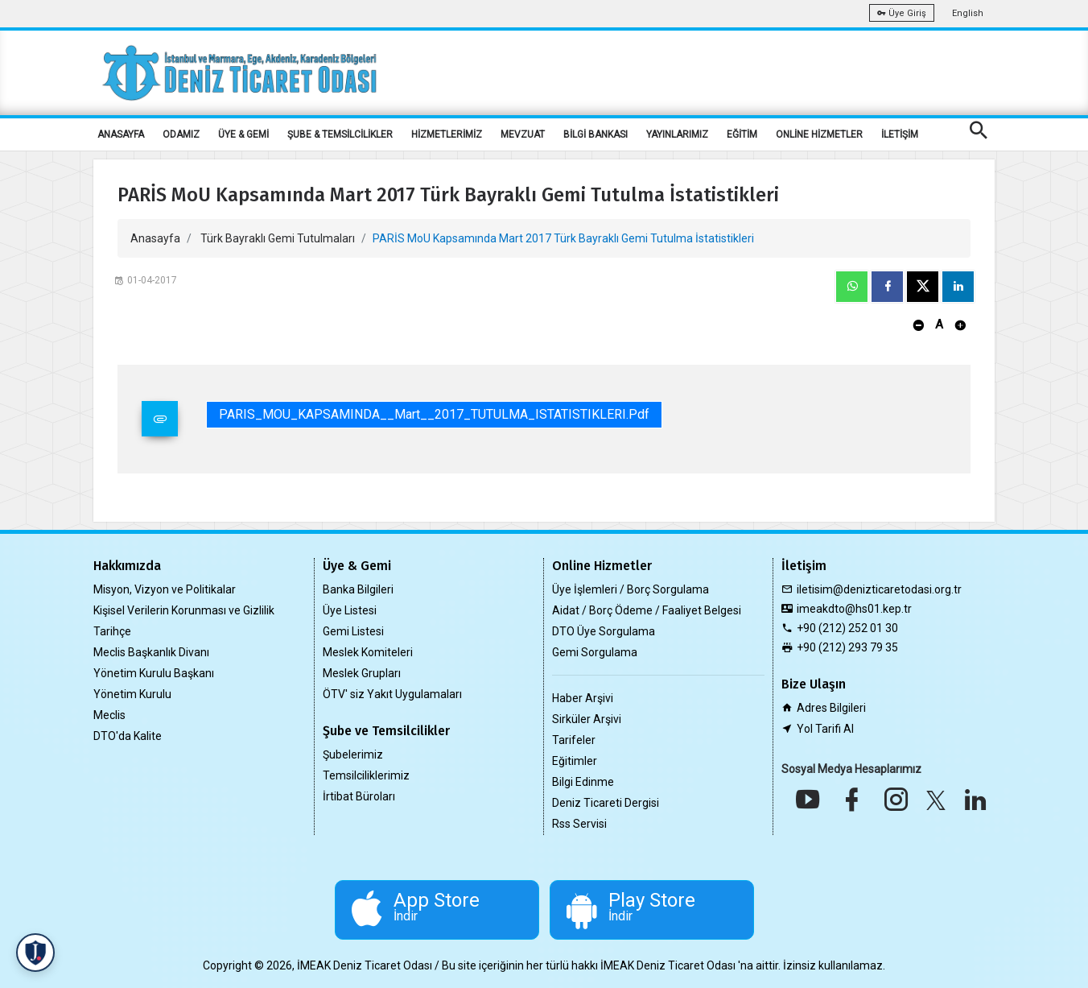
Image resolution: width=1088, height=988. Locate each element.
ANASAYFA (120, 134)
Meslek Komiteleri (368, 652)
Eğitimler (574, 760)
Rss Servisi (579, 823)
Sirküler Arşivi (586, 719)
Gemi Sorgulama (594, 652)
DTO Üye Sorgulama (603, 631)
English (967, 13)
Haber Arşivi (582, 698)
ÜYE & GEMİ (243, 134)
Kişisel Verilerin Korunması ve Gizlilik (183, 610)
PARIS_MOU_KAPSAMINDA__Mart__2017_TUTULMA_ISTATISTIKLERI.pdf (434, 414)
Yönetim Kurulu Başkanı (153, 673)
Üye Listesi (350, 610)
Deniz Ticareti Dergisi (605, 802)
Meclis (109, 715)
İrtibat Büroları (359, 796)
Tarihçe (112, 631)
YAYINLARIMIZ (677, 134)
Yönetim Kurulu (132, 694)
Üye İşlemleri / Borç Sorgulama (630, 589)
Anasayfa (155, 238)
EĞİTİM (742, 134)
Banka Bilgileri (358, 589)
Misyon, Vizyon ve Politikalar (164, 589)
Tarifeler (574, 740)
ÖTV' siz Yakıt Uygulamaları (392, 694)
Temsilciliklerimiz (366, 775)
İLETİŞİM (899, 134)
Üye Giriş (901, 13)
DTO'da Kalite (127, 736)
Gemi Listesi (353, 631)
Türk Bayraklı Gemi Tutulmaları (277, 238)
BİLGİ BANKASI (595, 134)
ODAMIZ (181, 134)
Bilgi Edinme (583, 781)
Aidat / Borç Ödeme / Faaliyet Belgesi (646, 610)
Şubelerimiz (353, 754)
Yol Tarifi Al (825, 728)
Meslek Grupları (362, 673)
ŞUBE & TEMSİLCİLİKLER (340, 134)
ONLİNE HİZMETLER (819, 134)
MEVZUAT (523, 134)
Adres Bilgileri (831, 707)
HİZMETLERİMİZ (446, 134)
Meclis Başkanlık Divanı (151, 652)
